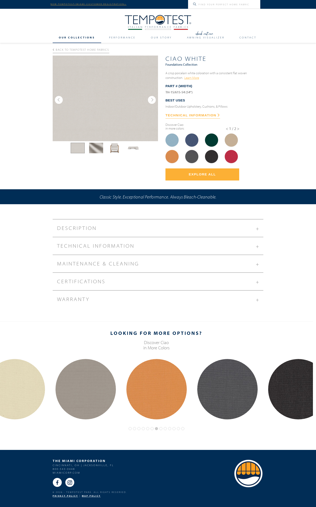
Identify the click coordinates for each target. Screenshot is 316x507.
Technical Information (160, 247)
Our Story (161, 37)
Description (160, 229)
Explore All (202, 174)
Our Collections (77, 37)
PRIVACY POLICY (65, 496)
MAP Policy (91, 496)
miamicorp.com (66, 472)
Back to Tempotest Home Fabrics (81, 49)
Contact (248, 37)
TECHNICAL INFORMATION (192, 115)
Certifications (160, 283)
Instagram (69, 482)
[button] (59, 100)
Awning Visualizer (205, 37)
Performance (122, 37)
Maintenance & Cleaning (160, 265)
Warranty (160, 300)
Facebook (57, 482)
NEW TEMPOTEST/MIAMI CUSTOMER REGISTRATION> (88, 4)
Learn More (191, 77)
